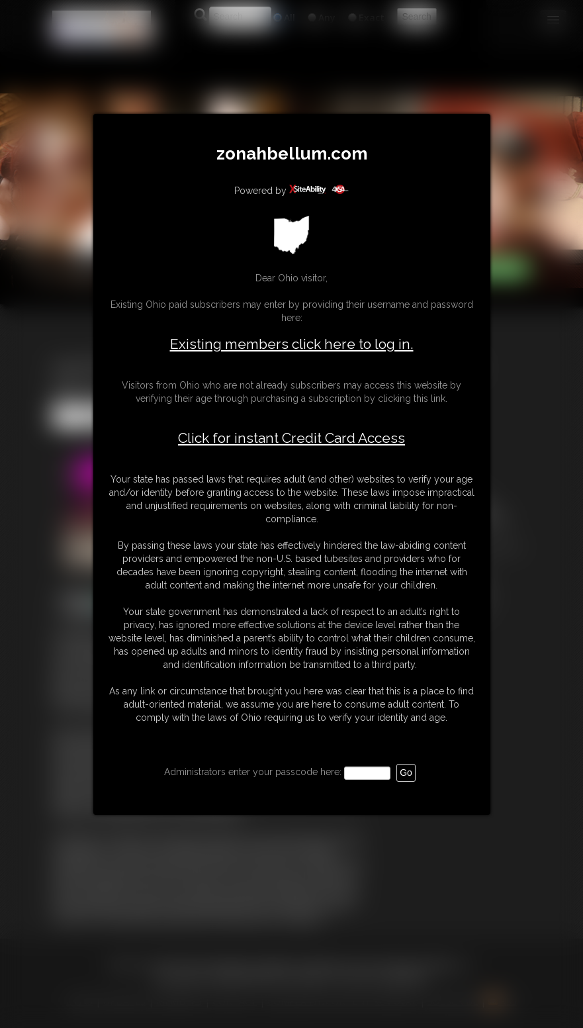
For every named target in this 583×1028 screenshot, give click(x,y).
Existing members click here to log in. (292, 344)
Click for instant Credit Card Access (291, 438)
